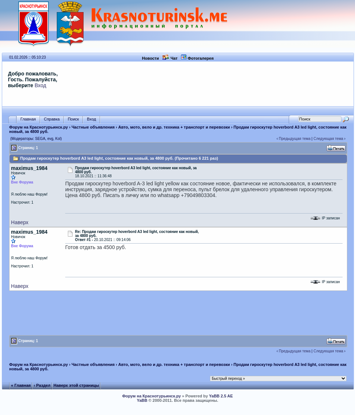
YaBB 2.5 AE (221, 396)
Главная (28, 119)
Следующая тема (328, 139)
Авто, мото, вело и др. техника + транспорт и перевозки (174, 127)
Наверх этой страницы (76, 385)
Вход (40, 85)
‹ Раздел (42, 385)
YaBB (142, 400)
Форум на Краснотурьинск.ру (38, 127)
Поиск (73, 119)
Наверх (20, 222)
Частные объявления (93, 127)
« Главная (21, 385)
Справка (51, 119)
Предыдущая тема (294, 139)
